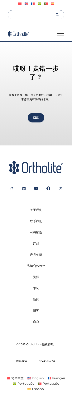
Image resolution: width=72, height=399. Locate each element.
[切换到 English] (26, 3)
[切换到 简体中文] (15, 378)
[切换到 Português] (39, 3)
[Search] (31, 14)
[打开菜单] (60, 33)
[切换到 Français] (33, 3)
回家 (36, 117)
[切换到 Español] (52, 3)
